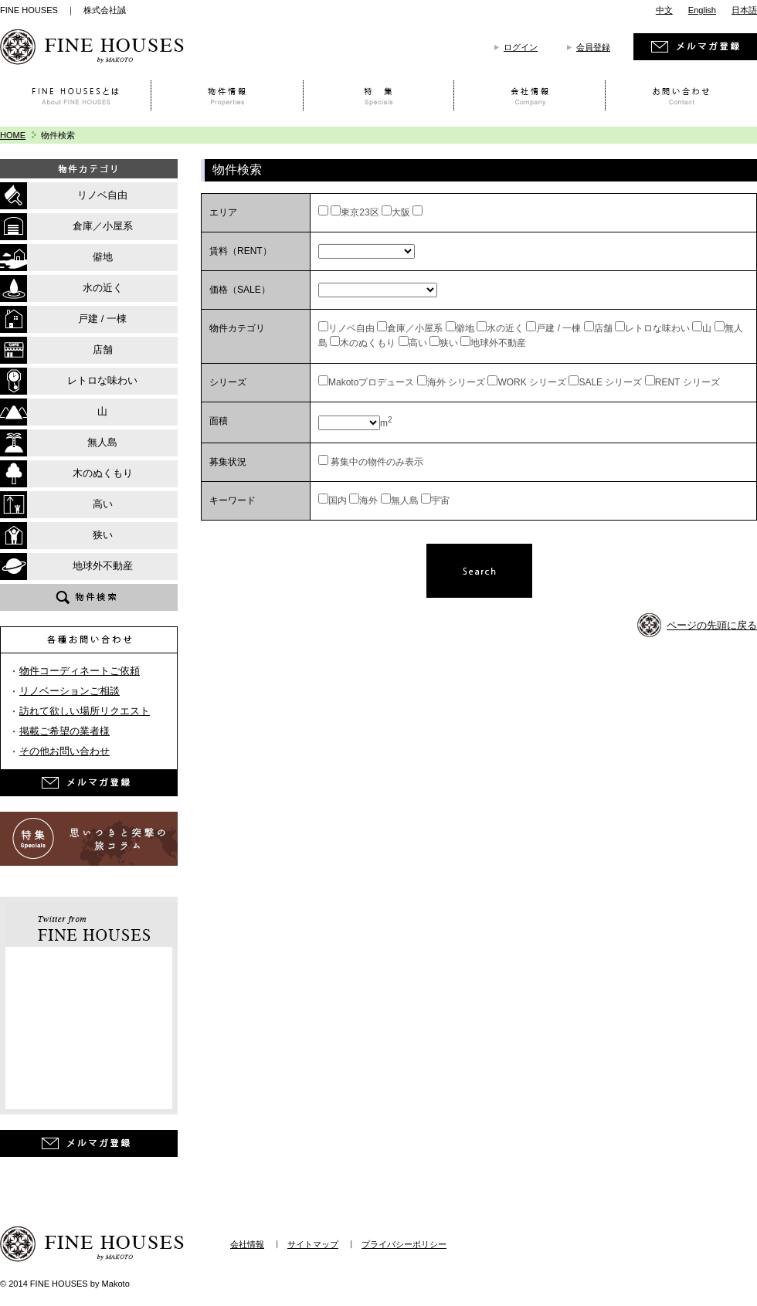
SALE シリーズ (610, 382)
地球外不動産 (498, 343)
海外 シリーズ (456, 382)
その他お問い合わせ (64, 751)
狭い (449, 343)
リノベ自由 (351, 328)
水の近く (505, 328)
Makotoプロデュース (371, 382)
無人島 (405, 500)
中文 (664, 10)
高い (418, 343)
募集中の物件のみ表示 (375, 461)
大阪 (401, 212)
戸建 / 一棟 (558, 328)
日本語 (744, 10)
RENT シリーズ (687, 382)
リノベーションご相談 (69, 691)
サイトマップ (312, 1244)
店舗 (603, 328)
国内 (337, 500)
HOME (12, 135)
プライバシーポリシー (404, 1244)
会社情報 (247, 1244)
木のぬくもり (367, 343)
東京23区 (359, 212)
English (702, 10)
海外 (368, 500)
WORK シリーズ (531, 382)
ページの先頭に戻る (712, 625)
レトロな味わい (657, 328)
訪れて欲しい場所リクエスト (84, 711)
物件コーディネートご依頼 (79, 671)
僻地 (465, 328)
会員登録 (593, 47)
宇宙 (440, 500)
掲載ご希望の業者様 (64, 731)
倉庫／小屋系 (415, 328)
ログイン (521, 47)
